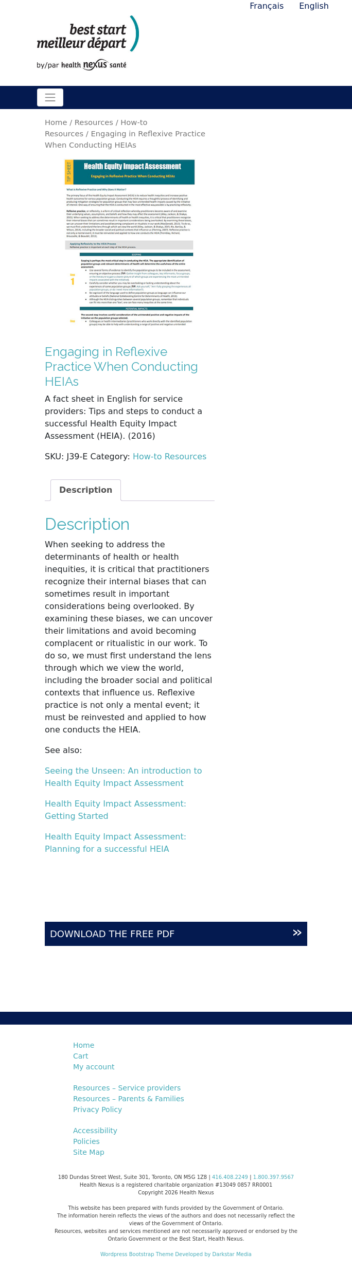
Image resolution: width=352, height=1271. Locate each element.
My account (94, 1067)
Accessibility (95, 1130)
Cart (81, 1056)
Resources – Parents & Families (128, 1099)
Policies (86, 1141)
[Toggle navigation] (50, 97)
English (314, 6)
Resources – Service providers (127, 1088)
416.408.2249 (230, 1177)
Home (56, 122)
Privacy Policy (97, 1109)
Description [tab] (85, 490)
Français (267, 6)
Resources (94, 122)
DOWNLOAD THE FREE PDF (176, 931)
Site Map (88, 1152)
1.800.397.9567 (273, 1177)
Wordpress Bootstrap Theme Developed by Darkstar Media (176, 1254)
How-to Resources (170, 456)
